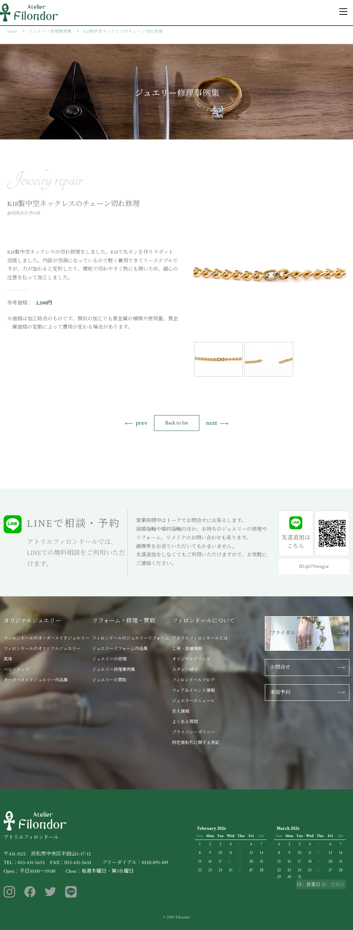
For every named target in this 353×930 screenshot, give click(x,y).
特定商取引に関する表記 (196, 743)
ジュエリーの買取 (109, 680)
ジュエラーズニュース (193, 701)
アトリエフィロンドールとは (200, 638)
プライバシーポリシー (193, 732)
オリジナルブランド (191, 659)
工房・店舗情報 (187, 648)
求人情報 (180, 711)
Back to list (176, 422)
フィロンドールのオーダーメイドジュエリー (46, 638)
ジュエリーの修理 (109, 659)
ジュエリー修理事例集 (113, 669)
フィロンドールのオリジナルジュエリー (42, 648)
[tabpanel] (270, 274)
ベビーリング (17, 669)
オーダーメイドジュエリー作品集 (36, 680)
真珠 (8, 659)
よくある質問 (185, 722)
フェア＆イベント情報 (193, 690)
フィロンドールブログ (193, 680)
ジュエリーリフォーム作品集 (120, 648)
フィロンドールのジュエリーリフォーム (130, 638)
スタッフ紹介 (185, 669)
